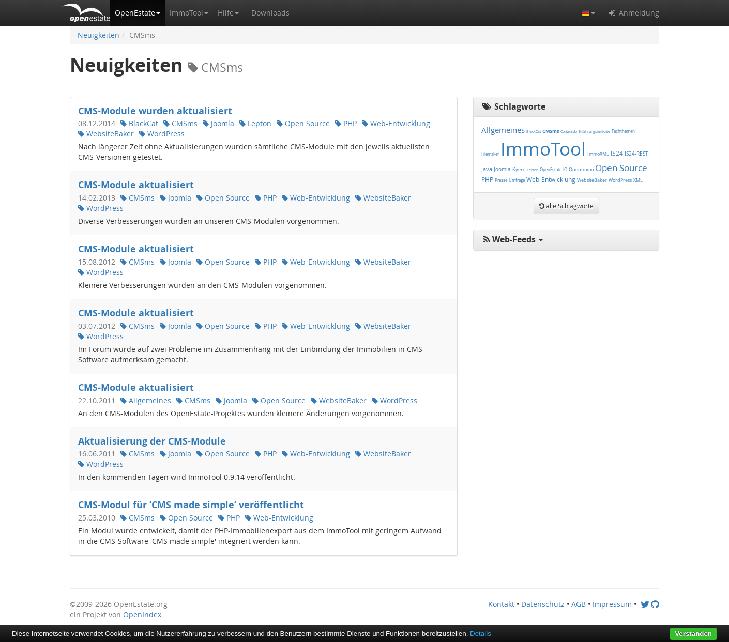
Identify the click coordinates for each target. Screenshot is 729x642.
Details (480, 633)
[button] (137, 13)
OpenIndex (142, 614)
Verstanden (693, 633)
